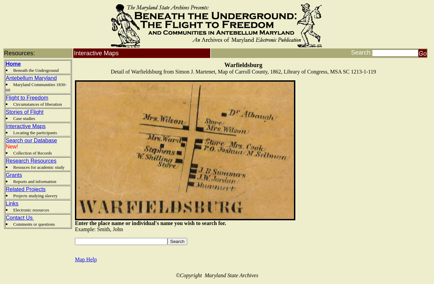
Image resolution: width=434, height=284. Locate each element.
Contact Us (20, 218)
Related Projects (25, 189)
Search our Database (31, 140)
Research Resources (31, 161)
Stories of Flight (24, 112)
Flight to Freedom (27, 98)
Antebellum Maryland (31, 78)
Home (13, 64)
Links (12, 203)
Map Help (86, 259)
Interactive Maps (25, 126)
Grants (14, 175)
